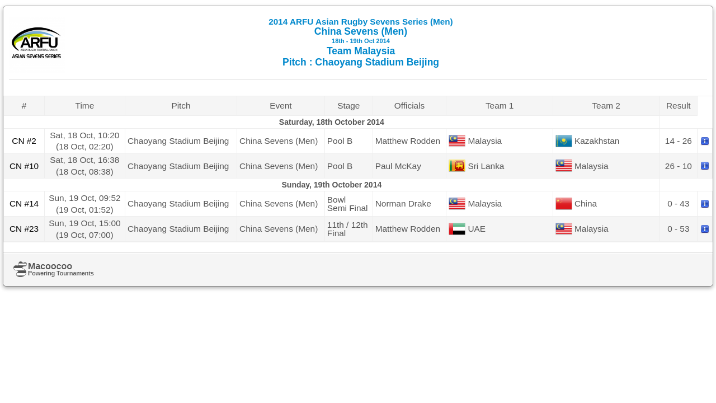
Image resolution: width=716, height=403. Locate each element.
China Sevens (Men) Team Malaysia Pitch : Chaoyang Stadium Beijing (360, 42)
